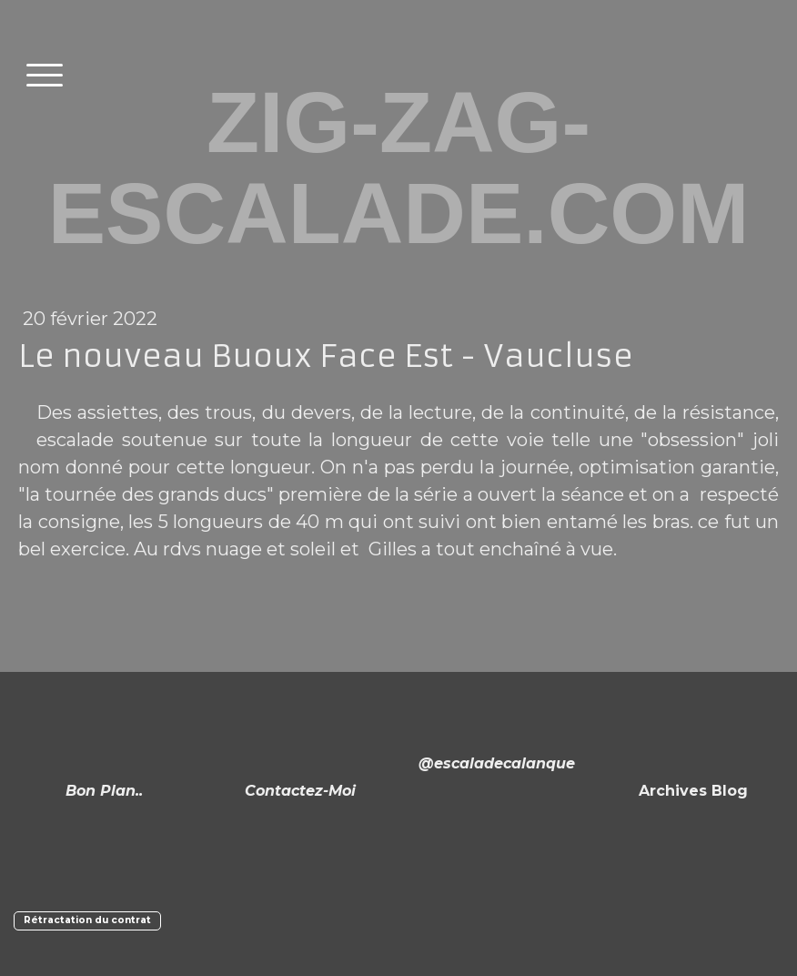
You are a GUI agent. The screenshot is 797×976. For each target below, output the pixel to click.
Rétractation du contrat (87, 920)
